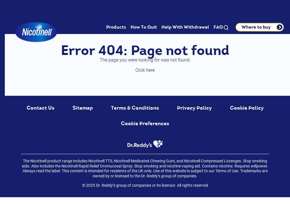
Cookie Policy (247, 108)
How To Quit (144, 27)
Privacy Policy (194, 108)
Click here (145, 70)
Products (116, 27)
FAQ (218, 27)
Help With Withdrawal (185, 27)
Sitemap (82, 108)
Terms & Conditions (135, 108)
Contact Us (40, 108)
